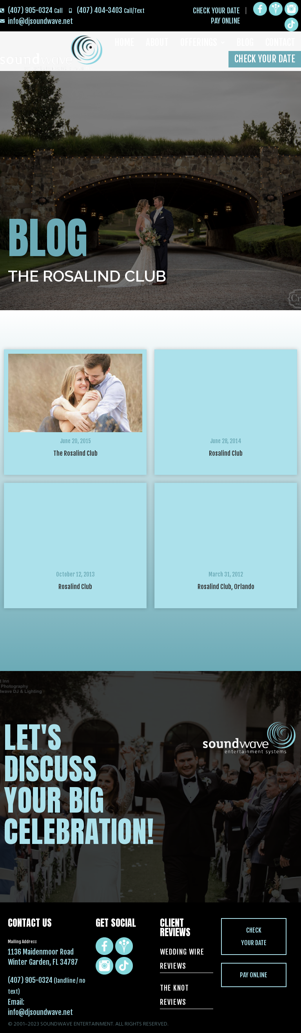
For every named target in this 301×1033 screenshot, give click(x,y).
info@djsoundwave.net (40, 1012)
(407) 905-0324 (30, 980)
